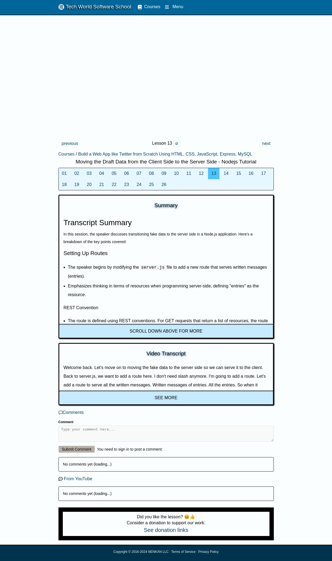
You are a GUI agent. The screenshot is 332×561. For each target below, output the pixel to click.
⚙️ (177, 143)
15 (238, 173)
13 (213, 173)
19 (76, 184)
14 (226, 173)
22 (114, 184)
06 (126, 173)
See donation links (166, 532)
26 (164, 184)
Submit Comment (76, 452)
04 (101, 173)
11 (188, 173)
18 (64, 184)
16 (251, 173)
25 (151, 184)
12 (201, 173)
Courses (149, 6)
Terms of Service (183, 554)
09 (164, 173)
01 (64, 173)
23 (126, 184)
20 (89, 184)
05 (114, 173)
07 (138, 173)
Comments (73, 412)
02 (76, 173)
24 (138, 184)
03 (89, 173)
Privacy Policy (208, 554)
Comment (65, 422)
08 (151, 173)
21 (101, 184)
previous (70, 143)
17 (263, 173)
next (266, 143)
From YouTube (78, 481)
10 (176, 173)
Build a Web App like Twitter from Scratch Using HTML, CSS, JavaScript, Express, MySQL (165, 154)
